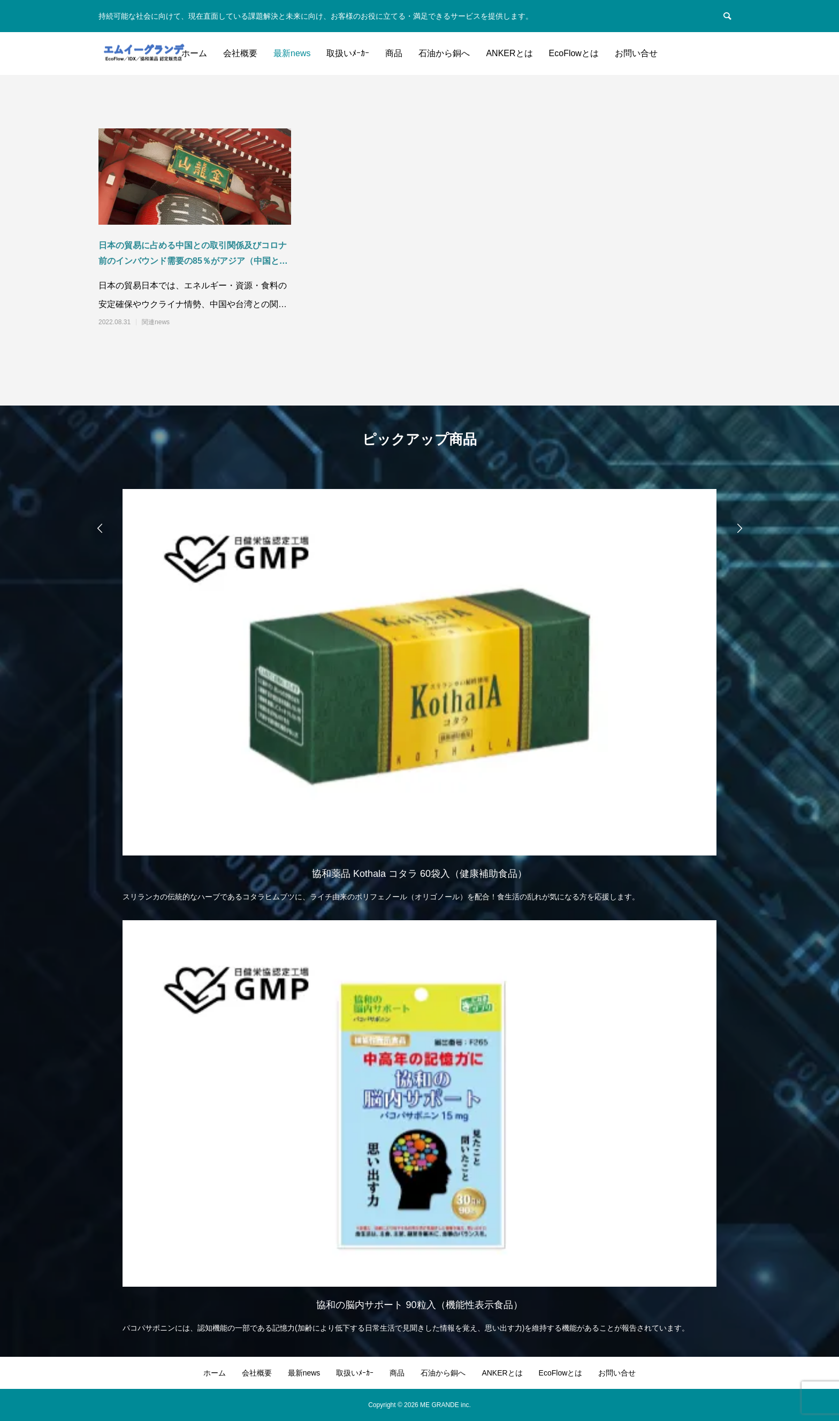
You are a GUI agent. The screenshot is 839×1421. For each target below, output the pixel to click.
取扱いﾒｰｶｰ (347, 53)
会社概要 (240, 53)
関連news (156, 322)
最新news (291, 53)
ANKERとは (509, 53)
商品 (393, 53)
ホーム (194, 53)
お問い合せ (636, 53)
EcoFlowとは (574, 53)
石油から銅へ (444, 53)
